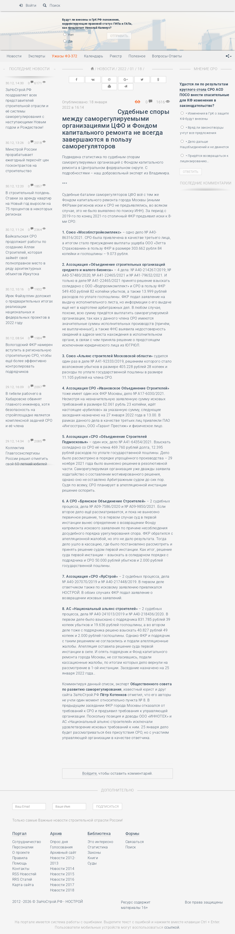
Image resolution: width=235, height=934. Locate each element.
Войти (27, 5)
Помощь (19, 856)
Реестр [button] (116, 56)
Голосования (61, 839)
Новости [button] (14, 56)
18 (140, 69)
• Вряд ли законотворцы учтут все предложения (202, 130)
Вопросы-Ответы (167, 56)
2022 (122, 69)
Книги (93, 850)
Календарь (93, 56)
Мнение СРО (205, 69)
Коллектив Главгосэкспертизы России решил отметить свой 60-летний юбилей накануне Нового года (27, 458)
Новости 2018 (62, 882)
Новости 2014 (62, 861)
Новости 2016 (62, 872)
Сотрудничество (26, 834)
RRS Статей (22, 872)
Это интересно (100, 834)
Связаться (134, 834)
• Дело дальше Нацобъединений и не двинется (204, 144)
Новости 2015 (62, 866)
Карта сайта (23, 877)
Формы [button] (132, 826)
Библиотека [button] (99, 826)
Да (67, 41)
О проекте (21, 845)
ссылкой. (172, 920)
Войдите (89, 766)
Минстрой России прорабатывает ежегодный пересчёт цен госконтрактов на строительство (27, 160)
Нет (68, 35)
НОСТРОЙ (74, 894)
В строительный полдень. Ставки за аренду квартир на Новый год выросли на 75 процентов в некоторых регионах (29, 203)
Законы (94, 845)
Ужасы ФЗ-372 (64, 56)
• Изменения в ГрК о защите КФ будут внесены (204, 116)
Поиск (51, 5)
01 (132, 69)
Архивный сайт (63, 845)
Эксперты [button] (36, 56)
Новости (105, 69)
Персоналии (23, 839)
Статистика (98, 839)
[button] (228, 56)
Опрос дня (59, 834)
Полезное (137, 56)
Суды (92, 856)
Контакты (21, 861)
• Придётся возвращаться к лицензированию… (204, 158)
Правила (20, 850)
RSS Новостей (24, 866)
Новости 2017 (62, 877)
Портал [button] (19, 826)
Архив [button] (56, 826)
